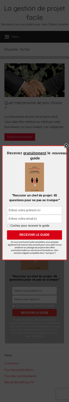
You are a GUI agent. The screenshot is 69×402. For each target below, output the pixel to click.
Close (66, 146)
